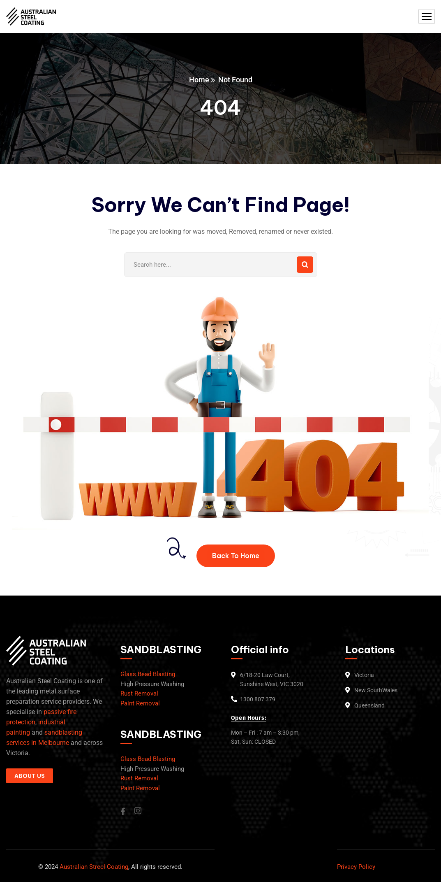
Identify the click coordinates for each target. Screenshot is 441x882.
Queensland (369, 705)
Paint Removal (140, 703)
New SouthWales (375, 690)
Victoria (364, 675)
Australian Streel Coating (93, 866)
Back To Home (235, 556)
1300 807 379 (257, 699)
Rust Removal (139, 693)
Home (199, 79)
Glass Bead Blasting (147, 674)
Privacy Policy (356, 866)
